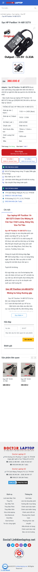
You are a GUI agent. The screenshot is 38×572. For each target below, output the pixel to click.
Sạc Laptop (15, 14)
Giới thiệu (28, 498)
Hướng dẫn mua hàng (28, 504)
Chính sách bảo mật (28, 529)
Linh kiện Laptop (6, 14)
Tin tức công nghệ (9, 523)
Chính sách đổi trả (28, 512)
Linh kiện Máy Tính (9, 498)
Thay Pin (9, 501)
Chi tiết (7, 210)
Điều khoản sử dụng (28, 526)
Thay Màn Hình (9, 509)
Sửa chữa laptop (9, 512)
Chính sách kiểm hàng (28, 509)
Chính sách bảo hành (28, 507)
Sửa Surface (9, 521)
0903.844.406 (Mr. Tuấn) (13, 201)
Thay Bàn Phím (9, 507)
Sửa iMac (9, 518)
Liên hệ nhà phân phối (28, 501)
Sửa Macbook (9, 515)
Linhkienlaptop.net (21, 566)
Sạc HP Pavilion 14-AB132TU (11, 16)
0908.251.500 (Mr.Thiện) (13, 196)
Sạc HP (23, 14)
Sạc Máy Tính (9, 504)
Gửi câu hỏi (28, 339)
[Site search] (16, 8)
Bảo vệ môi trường (28, 532)
